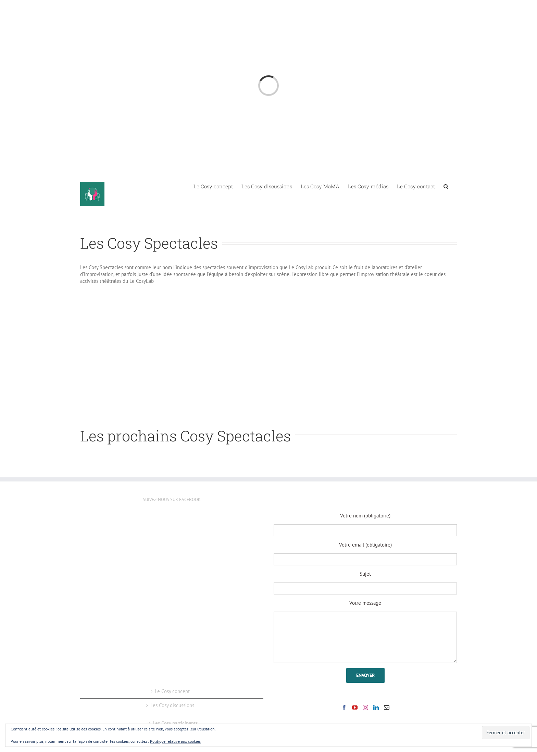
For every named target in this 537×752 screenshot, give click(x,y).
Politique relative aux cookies (175, 741)
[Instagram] (365, 707)
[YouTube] (355, 707)
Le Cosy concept (172, 691)
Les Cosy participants (175, 723)
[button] (446, 186)
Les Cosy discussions (172, 705)
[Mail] (386, 707)
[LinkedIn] (376, 707)
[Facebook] (344, 707)
